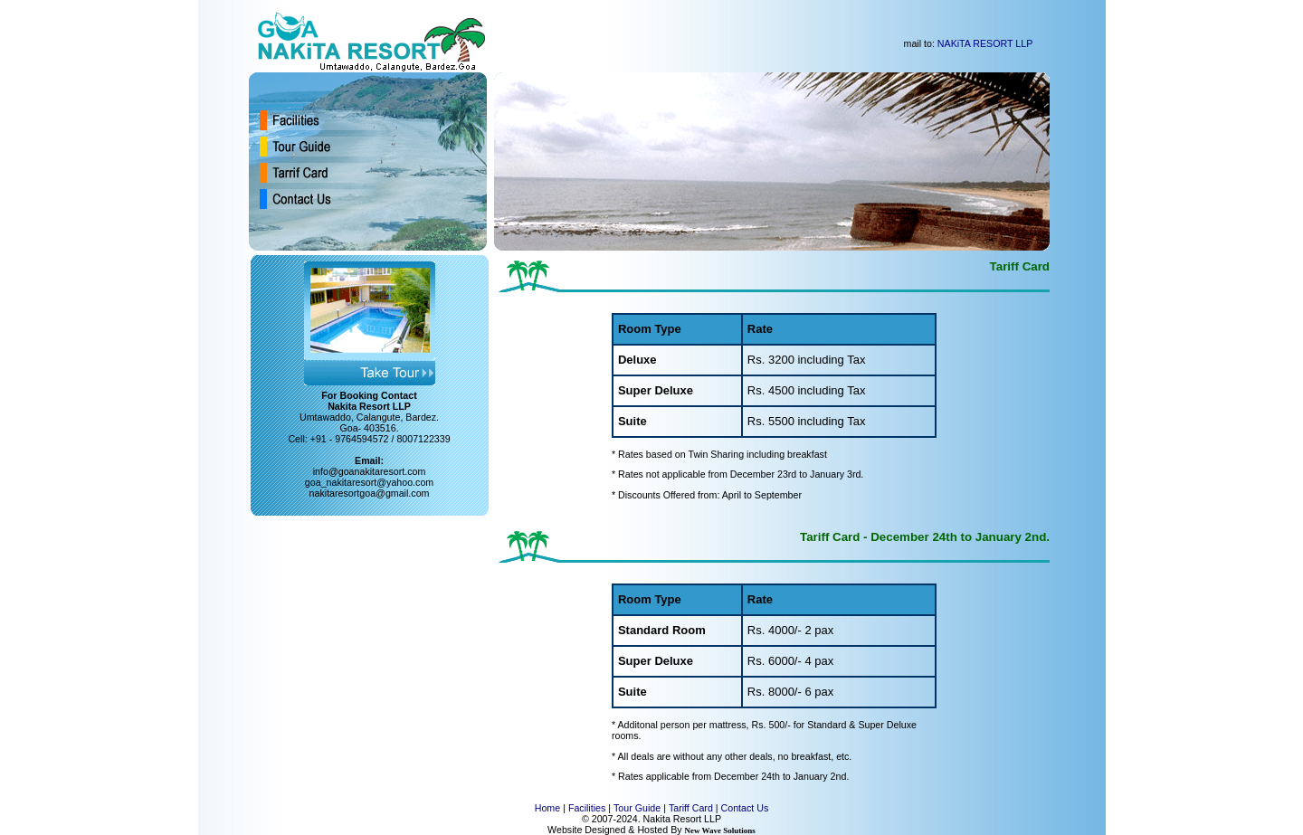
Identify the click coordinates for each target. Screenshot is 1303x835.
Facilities (586, 807)
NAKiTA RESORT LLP (984, 43)
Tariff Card (691, 807)
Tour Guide (637, 807)
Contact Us (745, 807)
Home (547, 807)
